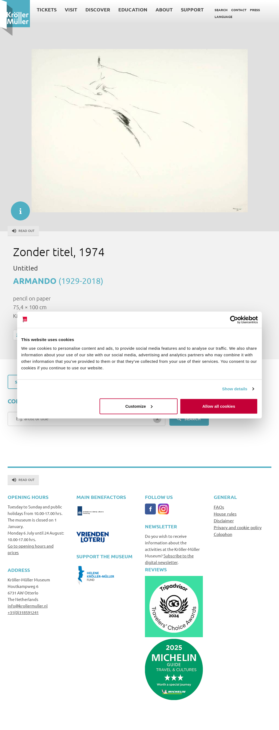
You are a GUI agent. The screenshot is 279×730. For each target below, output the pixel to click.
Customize (139, 406)
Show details (234, 389)
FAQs (219, 507)
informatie (17, 208)
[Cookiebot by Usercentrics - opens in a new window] (234, 320)
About (164, 9)
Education (132, 9)
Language (223, 16)
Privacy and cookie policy (238, 527)
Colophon (223, 534)
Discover (97, 9)
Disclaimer (224, 520)
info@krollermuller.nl (28, 605)
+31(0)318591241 (23, 612)
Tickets (47, 9)
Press (255, 10)
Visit (71, 9)
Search (221, 10)
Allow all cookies (218, 406)
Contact (238, 10)
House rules (225, 513)
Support (192, 9)
